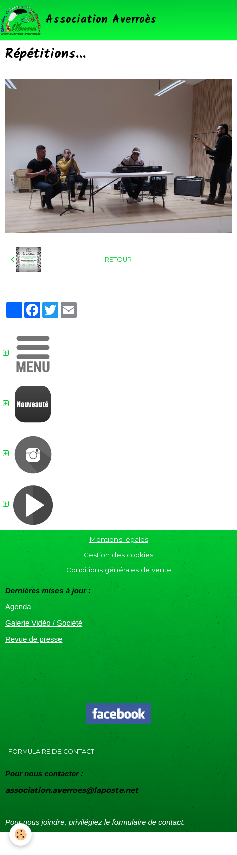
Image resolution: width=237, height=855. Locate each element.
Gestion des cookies (118, 555)
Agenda (18, 606)
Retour (118, 259)
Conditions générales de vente (118, 570)
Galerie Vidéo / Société (43, 622)
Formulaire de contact (51, 751)
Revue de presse (33, 639)
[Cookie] (20, 834)
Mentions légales (118, 539)
